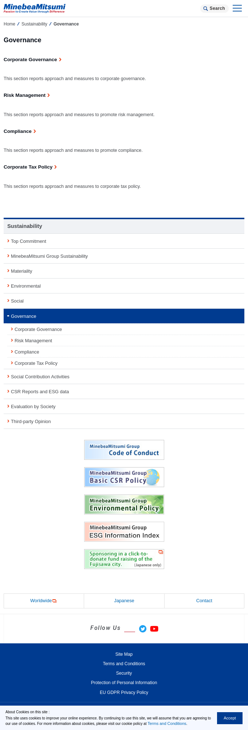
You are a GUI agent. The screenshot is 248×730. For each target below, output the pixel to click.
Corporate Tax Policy (36, 363)
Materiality (21, 271)
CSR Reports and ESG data (40, 391)
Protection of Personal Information (124, 682)
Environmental (26, 286)
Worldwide (44, 601)
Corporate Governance (38, 329)
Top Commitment (28, 241)
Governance (23, 316)
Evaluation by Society (33, 406)
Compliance (27, 352)
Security (124, 673)
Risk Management (33, 340)
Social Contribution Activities (40, 376)
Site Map (124, 654)
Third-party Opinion (31, 421)
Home (9, 24)
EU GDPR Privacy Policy (124, 692)
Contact (204, 600)
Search (217, 8)
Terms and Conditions (166, 723)
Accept (230, 718)
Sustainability (34, 24)
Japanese (124, 600)
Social (17, 301)
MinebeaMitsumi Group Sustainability (49, 256)
